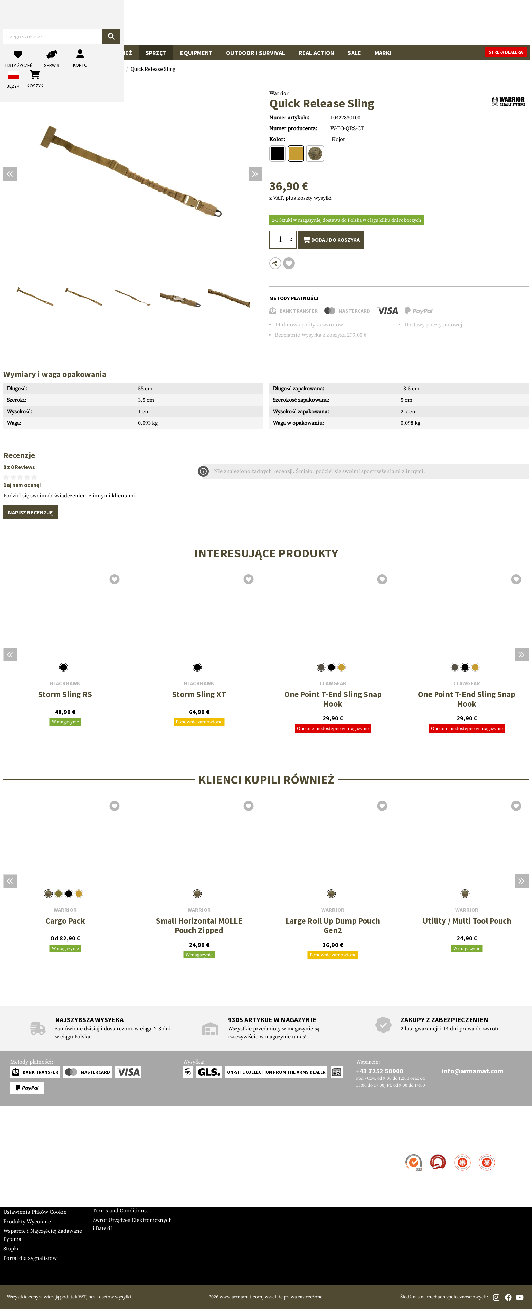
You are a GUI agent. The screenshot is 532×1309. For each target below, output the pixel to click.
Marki (383, 53)
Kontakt (13, 1155)
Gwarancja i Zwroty (27, 1183)
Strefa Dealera (110, 1155)
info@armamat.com (473, 1071)
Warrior (279, 93)
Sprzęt (156, 53)
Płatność (13, 1174)
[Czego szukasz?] (251, 21)
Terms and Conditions (120, 1210)
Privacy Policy (110, 1191)
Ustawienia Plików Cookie (34, 1212)
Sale (354, 53)
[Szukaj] (353, 22)
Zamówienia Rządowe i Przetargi (132, 1182)
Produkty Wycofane (27, 1221)
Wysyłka (311, 335)
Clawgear (333, 683)
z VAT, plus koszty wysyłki (300, 198)
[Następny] (255, 174)
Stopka (11, 1248)
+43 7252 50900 (379, 1071)
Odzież (122, 53)
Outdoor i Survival (255, 53)
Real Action (316, 53)
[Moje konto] (449, 22)
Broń (18, 53)
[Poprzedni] (10, 174)
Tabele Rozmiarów (25, 1202)
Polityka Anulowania (118, 1201)
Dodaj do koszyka (331, 240)
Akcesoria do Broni (68, 53)
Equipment (196, 53)
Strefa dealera (508, 52)
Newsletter (16, 1193)
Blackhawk (65, 683)
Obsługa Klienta (31, 1141)
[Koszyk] (494, 22)
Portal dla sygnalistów (30, 1258)
